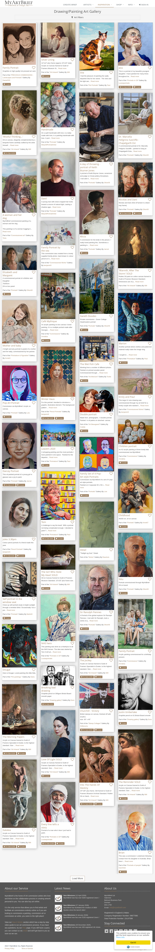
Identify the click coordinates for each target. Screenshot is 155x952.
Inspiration (104, 5)
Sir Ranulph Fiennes (90, 612)
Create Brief (70, 5)
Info (130, 5)
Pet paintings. (16, 677)
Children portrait (127, 446)
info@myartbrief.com (117, 907)
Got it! (133, 942)
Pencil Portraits (55, 412)
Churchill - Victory (89, 710)
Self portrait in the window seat (12, 600)
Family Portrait (10, 67)
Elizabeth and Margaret (10, 274)
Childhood (124, 515)
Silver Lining (47, 59)
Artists (87, 5)
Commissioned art (18, 235)
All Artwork (54, 72)
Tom (43, 522)
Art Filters (77, 17)
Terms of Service (27, 948)
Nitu (121, 579)
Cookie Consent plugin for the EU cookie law (133, 946)
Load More (77, 878)
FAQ (24, 928)
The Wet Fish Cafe (89, 364)
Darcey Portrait (11, 471)
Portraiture (131, 359)
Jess (121, 67)
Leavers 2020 (48, 448)
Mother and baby (12, 345)
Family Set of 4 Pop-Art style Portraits (90, 475)
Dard (44, 198)
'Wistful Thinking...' (13, 136)
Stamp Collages (94, 723)
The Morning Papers (13, 736)
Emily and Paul (127, 396)
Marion (122, 343)
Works (91, 557)
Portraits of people (134, 865)
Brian (121, 852)
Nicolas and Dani (128, 199)
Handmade (47, 129)
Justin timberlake (128, 712)
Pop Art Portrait (11, 402)
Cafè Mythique (49, 321)
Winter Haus (48, 399)
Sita (82, 72)
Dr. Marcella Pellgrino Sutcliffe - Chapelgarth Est (129, 140)
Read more (62, 68)
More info (128, 937)
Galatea (7, 830)
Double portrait (88, 414)
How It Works (17, 922)
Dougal (6, 669)
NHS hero (46, 643)
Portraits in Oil (132, 80)
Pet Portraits (93, 85)
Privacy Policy (9, 948)
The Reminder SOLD (129, 781)
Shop (119, 5)
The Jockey (85, 660)
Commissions (55, 334)
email (25, 931)
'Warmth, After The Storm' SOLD (129, 272)
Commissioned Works (58, 263)
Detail (83, 549)
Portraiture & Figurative (19, 355)
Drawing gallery (56, 700)
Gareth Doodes (88, 316)
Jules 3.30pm (9, 539)
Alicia (83, 236)
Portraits (53, 142)
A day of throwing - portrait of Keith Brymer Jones (90, 167)
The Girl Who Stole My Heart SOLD (51, 573)
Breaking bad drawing (48, 689)
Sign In (143, 5)
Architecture (93, 377)
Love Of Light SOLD (51, 759)
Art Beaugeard (94, 424)
